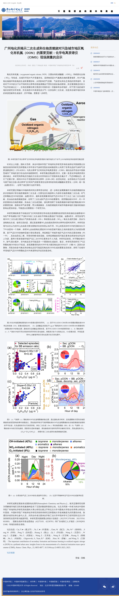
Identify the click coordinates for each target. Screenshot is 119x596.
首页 (58, 9)
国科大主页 (7, 3)
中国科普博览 (65, 582)
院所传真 (80, 9)
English (13, 3)
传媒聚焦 (106, 9)
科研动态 (74, 9)
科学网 (32, 582)
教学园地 (69, 9)
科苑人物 (85, 9)
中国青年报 (42, 582)
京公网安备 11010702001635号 (33, 591)
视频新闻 (111, 9)
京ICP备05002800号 (11, 591)
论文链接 (11, 553)
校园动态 (90, 9)
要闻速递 (64, 9)
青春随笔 (101, 9)
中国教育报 (53, 582)
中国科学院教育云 (21, 582)
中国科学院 (7, 582)
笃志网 (19, 3)
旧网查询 (76, 582)
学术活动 (96, 9)
